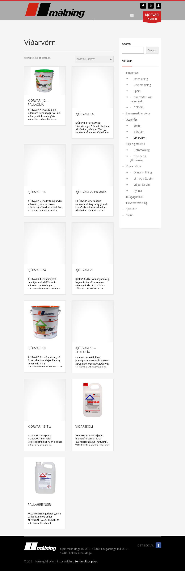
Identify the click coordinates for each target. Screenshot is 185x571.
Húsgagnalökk (134, 197)
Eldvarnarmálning (136, 203)
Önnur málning (143, 172)
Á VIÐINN (152, 17)
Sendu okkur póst (86, 561)
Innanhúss (132, 72)
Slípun (129, 215)
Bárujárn (139, 131)
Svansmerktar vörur (138, 113)
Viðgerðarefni (142, 184)
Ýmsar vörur (133, 166)
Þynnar (138, 190)
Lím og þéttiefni (143, 178)
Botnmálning (141, 150)
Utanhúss (132, 119)
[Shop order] (94, 59)
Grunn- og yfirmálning (138, 158)
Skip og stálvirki (135, 144)
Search (126, 44)
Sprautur (131, 209)
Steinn (137, 125)
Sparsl (137, 91)
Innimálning (141, 79)
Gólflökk (139, 107)
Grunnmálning (142, 85)
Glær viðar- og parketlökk (140, 99)
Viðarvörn (139, 138)
